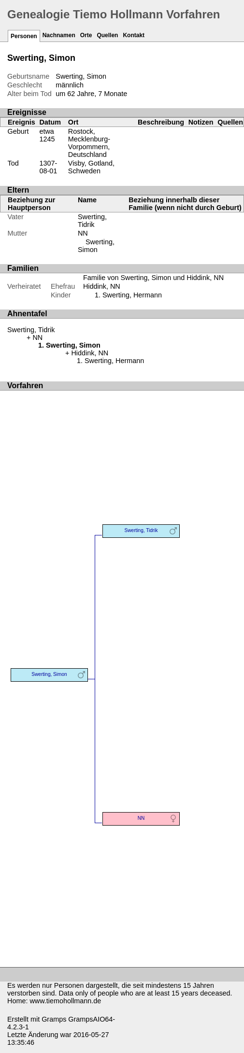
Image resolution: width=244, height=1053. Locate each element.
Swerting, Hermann (132, 295)
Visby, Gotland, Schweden (91, 167)
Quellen (107, 35)
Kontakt (133, 35)
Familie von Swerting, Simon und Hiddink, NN (153, 277)
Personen (24, 36)
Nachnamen (59, 35)
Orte (86, 35)
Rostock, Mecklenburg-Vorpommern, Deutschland (89, 142)
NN (83, 233)
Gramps (54, 1019)
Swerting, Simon (96, 245)
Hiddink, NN (101, 286)
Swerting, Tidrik (92, 220)
